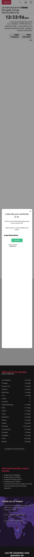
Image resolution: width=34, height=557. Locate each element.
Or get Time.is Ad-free (11, 235)
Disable (17, 240)
